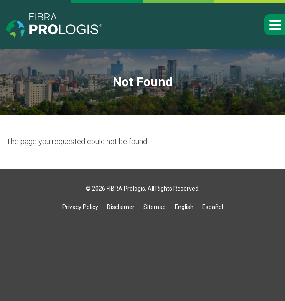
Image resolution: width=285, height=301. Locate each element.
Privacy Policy (80, 207)
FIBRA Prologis (126, 188)
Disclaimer (121, 207)
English (184, 207)
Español (212, 207)
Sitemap (154, 207)
